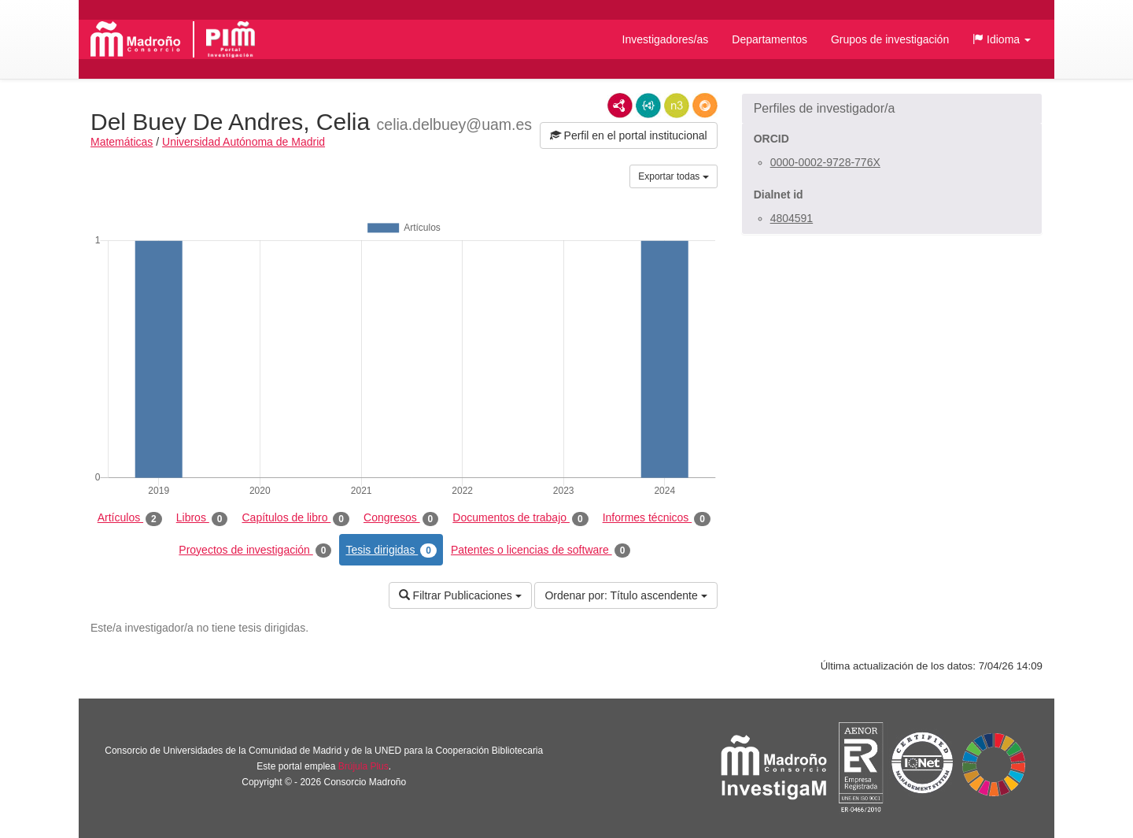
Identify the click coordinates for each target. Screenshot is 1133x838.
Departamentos (769, 39)
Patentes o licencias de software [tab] (540, 550)
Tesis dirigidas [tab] (391, 550)
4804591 (792, 218)
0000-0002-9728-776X (825, 162)
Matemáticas (121, 141)
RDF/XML (620, 105)
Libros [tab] (202, 518)
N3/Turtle (676, 105)
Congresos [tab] (401, 518)
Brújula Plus (363, 766)
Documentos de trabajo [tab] (520, 518)
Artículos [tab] (130, 518)
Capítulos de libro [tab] (295, 518)
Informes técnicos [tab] (656, 518)
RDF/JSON (705, 105)
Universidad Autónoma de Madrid (243, 141)
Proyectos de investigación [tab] (255, 550)
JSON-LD (648, 105)
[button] (1002, 39)
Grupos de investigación (890, 39)
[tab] (892, 109)
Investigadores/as (665, 39)
